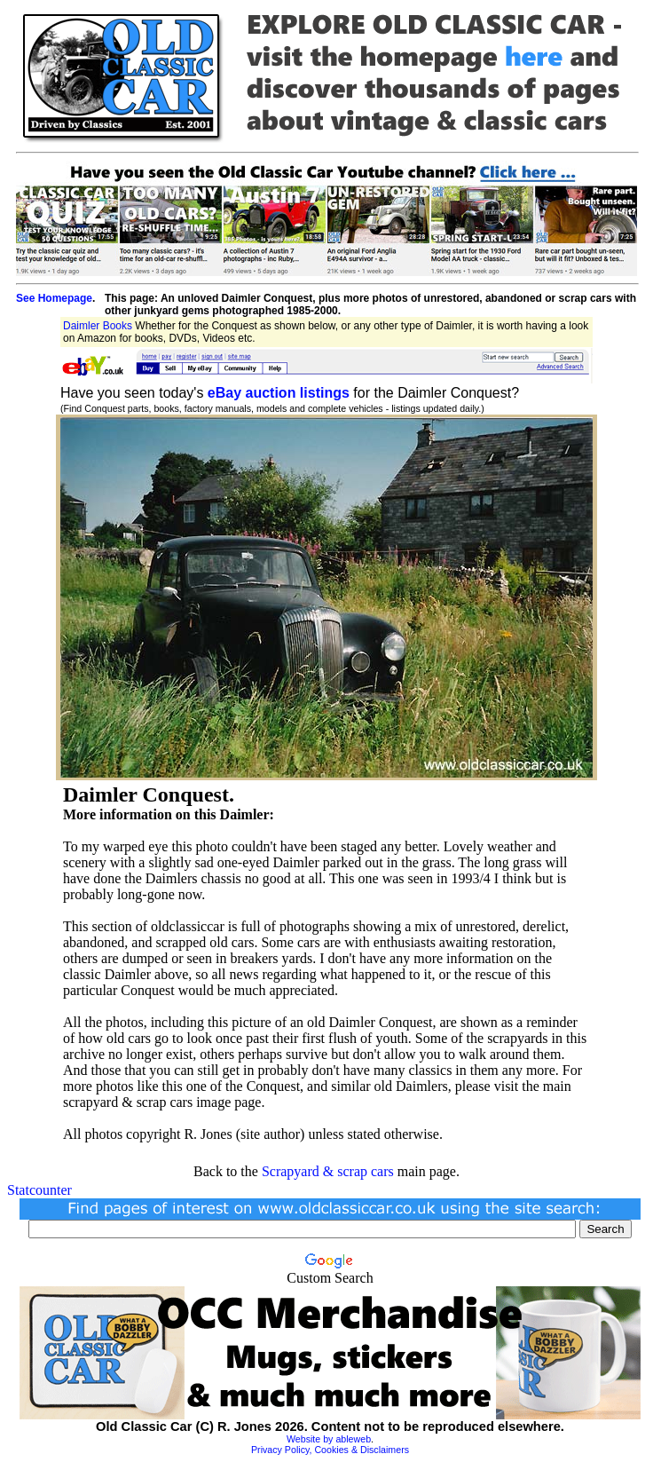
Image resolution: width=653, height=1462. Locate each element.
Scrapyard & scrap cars (328, 1171)
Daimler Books (97, 326)
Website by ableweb (329, 1439)
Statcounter (39, 1189)
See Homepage (54, 298)
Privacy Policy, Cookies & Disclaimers (330, 1449)
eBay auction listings (279, 392)
